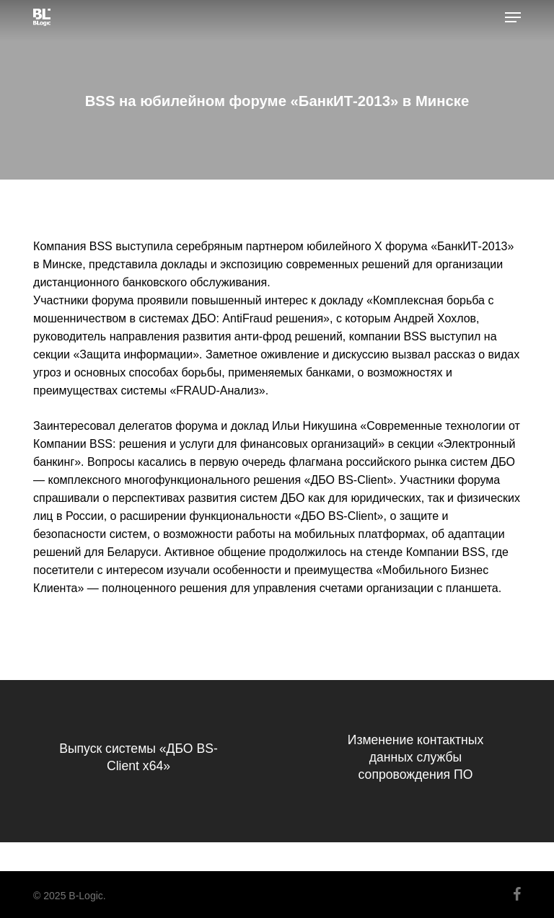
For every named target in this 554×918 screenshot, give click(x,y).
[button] (513, 17)
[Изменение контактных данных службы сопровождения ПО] (415, 761)
